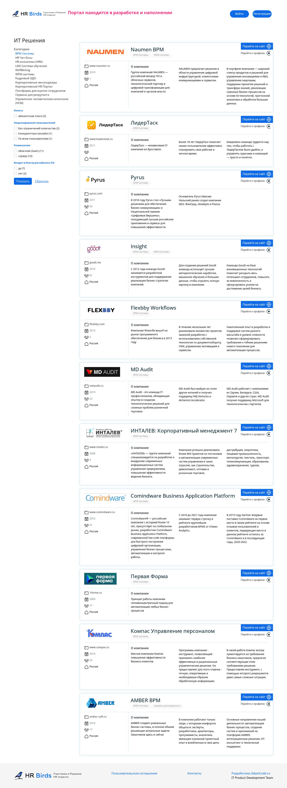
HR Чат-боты (23, 57)
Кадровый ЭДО (25, 78)
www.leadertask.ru (101, 139)
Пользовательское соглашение (134, 773)
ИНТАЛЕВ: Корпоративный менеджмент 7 (184, 430)
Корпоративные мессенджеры (36, 82)
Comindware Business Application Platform (183, 495)
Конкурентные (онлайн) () (35, 133)
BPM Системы (24, 53)
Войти (239, 13)
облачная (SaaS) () (31, 151)
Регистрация (262, 13)
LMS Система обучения (31, 66)
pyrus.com (96, 193)
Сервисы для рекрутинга (32, 94)
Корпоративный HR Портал (34, 86)
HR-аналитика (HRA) (29, 61)
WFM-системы (24, 74)
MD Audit (142, 369)
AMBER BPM (145, 700)
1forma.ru (96, 592)
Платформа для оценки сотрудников (40, 90)
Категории (21, 49)
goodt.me (95, 262)
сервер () (25, 156)
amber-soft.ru (98, 716)
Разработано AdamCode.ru (251, 773)
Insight (139, 246)
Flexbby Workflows (153, 307)
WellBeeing (22, 70)
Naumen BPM (147, 49)
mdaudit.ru (96, 385)
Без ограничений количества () (38, 128)
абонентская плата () (32, 116)
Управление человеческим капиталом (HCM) (41, 101)
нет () (22, 173)
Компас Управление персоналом (173, 630)
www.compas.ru (99, 647)
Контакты (194, 773)
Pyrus (137, 177)
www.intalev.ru (99, 447)
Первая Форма (149, 576)
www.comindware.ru (102, 512)
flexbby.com (97, 324)
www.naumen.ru (100, 66)
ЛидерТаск (144, 122)
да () (21, 168)
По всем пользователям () (35, 138)
